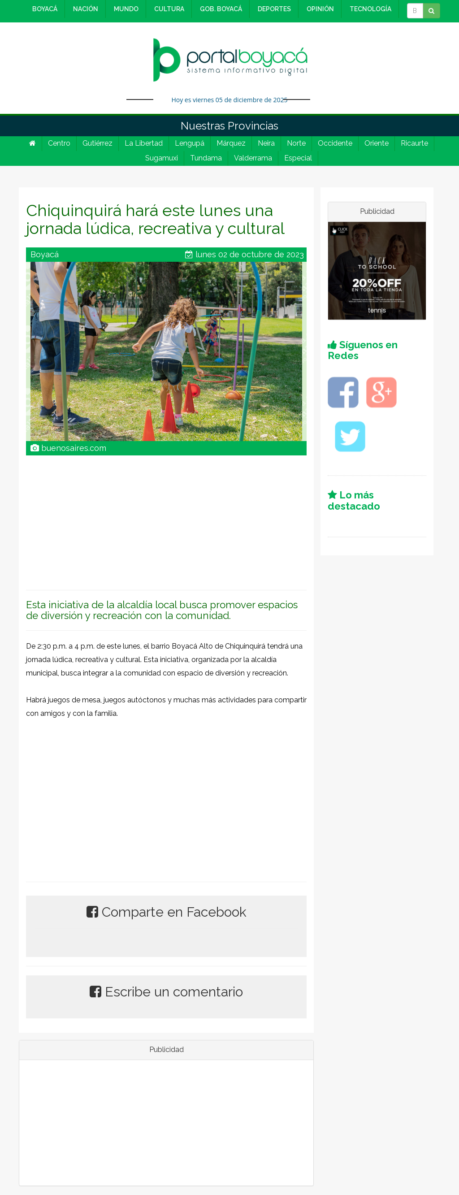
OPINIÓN (319, 9)
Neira (266, 143)
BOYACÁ (43, 9)
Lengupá (189, 143)
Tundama (206, 158)
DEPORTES (273, 9)
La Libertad (144, 143)
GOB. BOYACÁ (220, 9)
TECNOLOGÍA (369, 9)
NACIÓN (84, 9)
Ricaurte (414, 143)
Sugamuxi (161, 158)
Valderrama (253, 158)
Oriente (376, 143)
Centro (59, 143)
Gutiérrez (97, 143)
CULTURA (168, 9)
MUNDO (125, 9)
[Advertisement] (166, 518)
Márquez (231, 143)
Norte (296, 143)
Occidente (335, 143)
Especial (298, 158)
